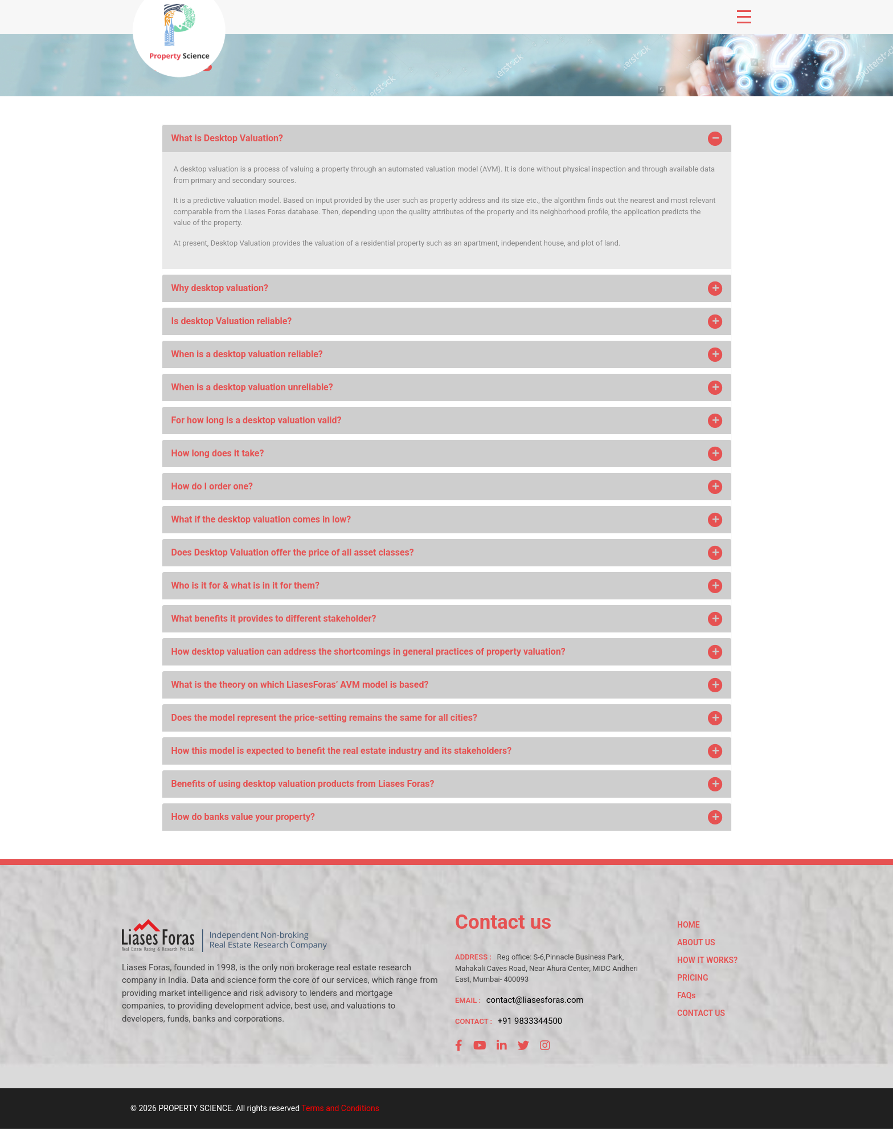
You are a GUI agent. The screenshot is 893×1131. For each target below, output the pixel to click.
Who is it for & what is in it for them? (448, 585)
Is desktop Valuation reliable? (448, 321)
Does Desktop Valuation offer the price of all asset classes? (448, 552)
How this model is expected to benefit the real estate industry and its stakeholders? (448, 751)
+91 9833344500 (530, 1021)
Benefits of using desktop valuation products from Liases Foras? (448, 784)
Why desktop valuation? (448, 288)
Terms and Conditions (340, 1108)
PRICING (692, 977)
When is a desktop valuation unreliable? (448, 387)
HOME (688, 924)
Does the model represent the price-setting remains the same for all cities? (448, 718)
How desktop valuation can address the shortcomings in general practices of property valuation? (448, 651)
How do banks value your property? (448, 817)
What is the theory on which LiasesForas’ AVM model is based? (448, 684)
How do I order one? (448, 486)
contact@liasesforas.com (535, 1000)
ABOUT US (696, 942)
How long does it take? (448, 453)
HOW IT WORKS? (707, 960)
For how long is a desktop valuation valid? (448, 420)
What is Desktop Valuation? (448, 138)
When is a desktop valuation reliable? (448, 354)
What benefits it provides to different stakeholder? (448, 618)
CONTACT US (701, 1013)
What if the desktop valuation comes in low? (448, 519)
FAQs (686, 995)
